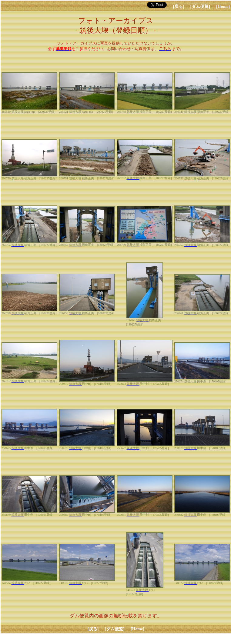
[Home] (223, 6)
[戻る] (178, 6)
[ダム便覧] (200, 6)
